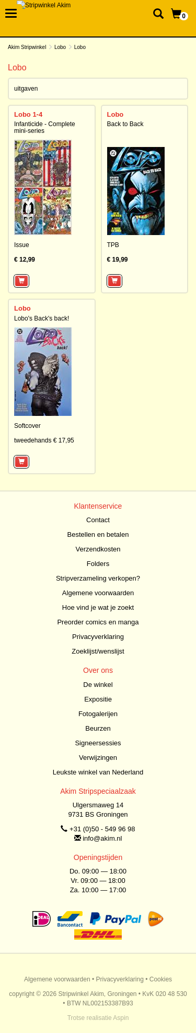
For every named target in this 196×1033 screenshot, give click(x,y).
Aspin (121, 1018)
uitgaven (26, 88)
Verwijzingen (98, 757)
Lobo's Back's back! (41, 318)
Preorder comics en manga (98, 622)
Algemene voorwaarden (98, 593)
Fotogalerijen (98, 714)
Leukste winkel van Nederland (98, 772)
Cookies (160, 979)
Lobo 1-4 (28, 114)
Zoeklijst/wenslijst (98, 651)
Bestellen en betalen (98, 534)
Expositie (98, 699)
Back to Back (125, 124)
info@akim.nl (102, 838)
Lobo (60, 47)
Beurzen (97, 728)
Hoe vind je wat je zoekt (98, 607)
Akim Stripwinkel (27, 47)
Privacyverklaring (98, 637)
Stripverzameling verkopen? (98, 578)
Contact (98, 520)
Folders (98, 564)
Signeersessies (98, 743)
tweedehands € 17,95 (44, 440)
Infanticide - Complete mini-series (44, 127)
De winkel (97, 684)
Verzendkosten (97, 549)
